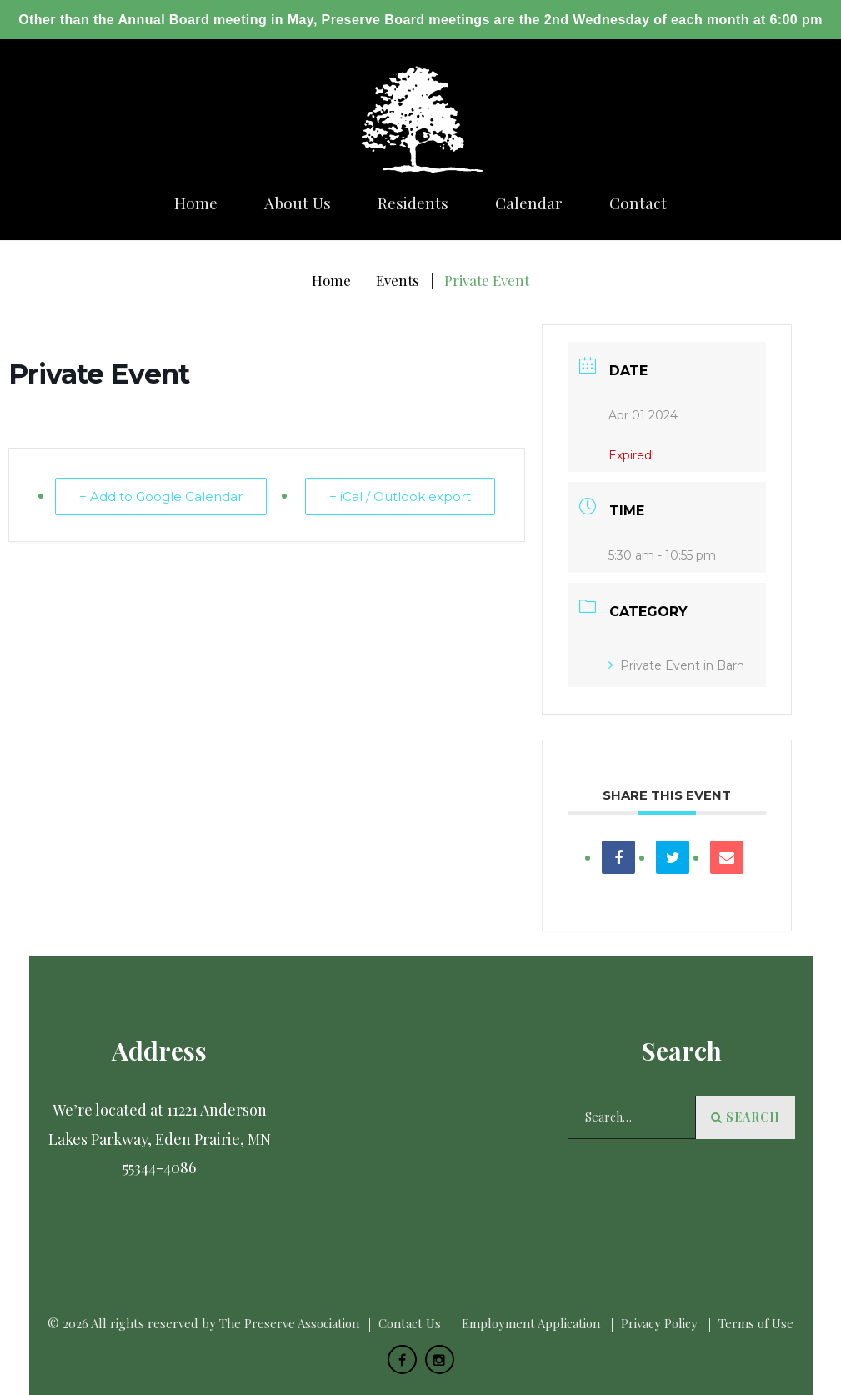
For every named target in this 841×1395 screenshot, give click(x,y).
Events (397, 280)
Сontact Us (409, 1323)
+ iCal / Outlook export (400, 496)
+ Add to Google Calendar (161, 496)
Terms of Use (755, 1323)
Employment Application (531, 1323)
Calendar (529, 203)
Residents (413, 203)
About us (297, 203)
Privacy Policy (659, 1323)
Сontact (638, 203)
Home (196, 203)
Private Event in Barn (676, 665)
